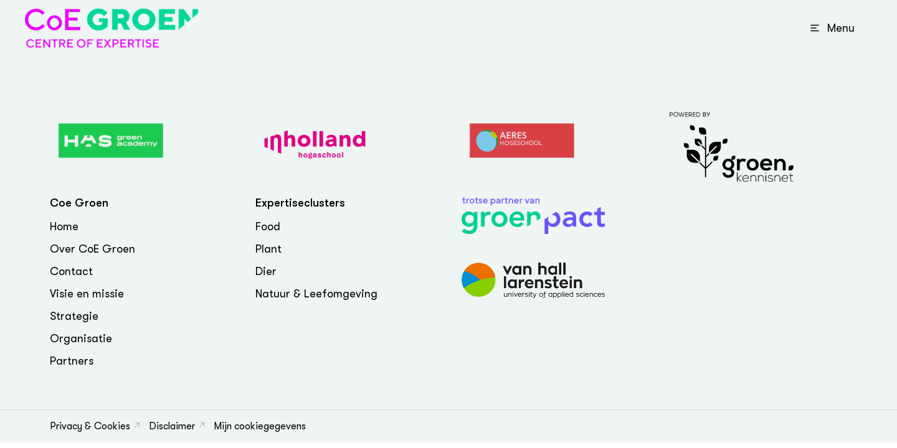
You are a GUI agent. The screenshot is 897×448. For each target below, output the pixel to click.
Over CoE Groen (92, 249)
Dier (266, 271)
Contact (71, 271)
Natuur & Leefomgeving (316, 293)
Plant (268, 249)
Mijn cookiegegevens (260, 426)
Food (267, 226)
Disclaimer (172, 426)
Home (64, 226)
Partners (71, 361)
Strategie (74, 316)
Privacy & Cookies (90, 426)
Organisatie (81, 338)
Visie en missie (87, 293)
